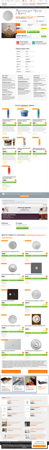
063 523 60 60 (25, 4)
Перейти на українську (39, 446)
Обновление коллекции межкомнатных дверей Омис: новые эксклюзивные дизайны (38, 429)
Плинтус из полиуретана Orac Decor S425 (15, 412)
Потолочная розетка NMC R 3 (8, 300)
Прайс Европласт (41, 42)
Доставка (5, 76)
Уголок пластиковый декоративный (30, 387)
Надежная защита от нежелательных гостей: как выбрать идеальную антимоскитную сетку (37, 423)
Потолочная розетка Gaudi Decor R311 (10, 251)
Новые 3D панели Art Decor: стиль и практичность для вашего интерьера (14, 429)
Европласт (30, 25)
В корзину (21, 31)
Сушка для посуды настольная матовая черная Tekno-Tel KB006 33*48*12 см (42, 388)
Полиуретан (28, 61)
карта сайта (29, 442)
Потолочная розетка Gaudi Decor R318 (33, 251)
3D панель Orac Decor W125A (13, 400)
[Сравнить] (40, 0)
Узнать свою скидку (10, 125)
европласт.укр (43, 25)
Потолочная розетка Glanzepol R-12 (33, 350)
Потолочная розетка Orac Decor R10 (33, 274)
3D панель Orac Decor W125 (13, 406)
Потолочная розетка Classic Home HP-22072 (35, 325)
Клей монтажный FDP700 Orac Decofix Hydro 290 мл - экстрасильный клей (39, 121)
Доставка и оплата (9, 0)
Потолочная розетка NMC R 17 (8, 350)
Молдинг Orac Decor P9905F (36, 412)
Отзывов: (29, 132)
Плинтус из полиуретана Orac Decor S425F (38, 406)
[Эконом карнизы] (18, 381)
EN (46, 0)
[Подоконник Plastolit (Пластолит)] (6, 381)
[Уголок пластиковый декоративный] (30, 381)
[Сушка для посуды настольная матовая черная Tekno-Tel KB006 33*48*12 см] (42, 381)
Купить (43, 36)
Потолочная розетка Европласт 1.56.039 (11, 325)
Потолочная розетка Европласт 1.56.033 (11, 372)
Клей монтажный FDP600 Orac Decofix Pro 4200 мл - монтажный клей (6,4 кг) (24, 121)
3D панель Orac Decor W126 (35, 400)
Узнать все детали (24, 196)
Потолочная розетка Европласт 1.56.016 (11, 274)
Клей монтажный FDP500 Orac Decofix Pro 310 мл (9, 120)
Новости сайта (5, 419)
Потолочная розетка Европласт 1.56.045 (34, 300)
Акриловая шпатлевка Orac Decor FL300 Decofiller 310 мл (39, 149)
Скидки (33, 1)
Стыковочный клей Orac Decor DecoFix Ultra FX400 (9, 177)
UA (45, 0)
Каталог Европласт (25, 43)
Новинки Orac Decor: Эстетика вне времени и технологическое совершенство (14, 423)
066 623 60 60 (32, 4)
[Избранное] (38, 0)
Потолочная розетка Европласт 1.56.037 (37, 372)
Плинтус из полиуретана (34, 407)
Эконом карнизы (19, 386)
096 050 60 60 (32, 3)
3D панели (9, 401)
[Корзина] (42, 0)
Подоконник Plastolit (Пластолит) (6, 387)
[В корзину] (15, 123)
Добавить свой (22, 228)
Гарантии (37, 76)
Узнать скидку (33, 31)
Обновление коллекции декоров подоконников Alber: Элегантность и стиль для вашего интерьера (15, 435)
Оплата (20, 76)
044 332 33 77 (25, 3)
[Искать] (20, 4)
